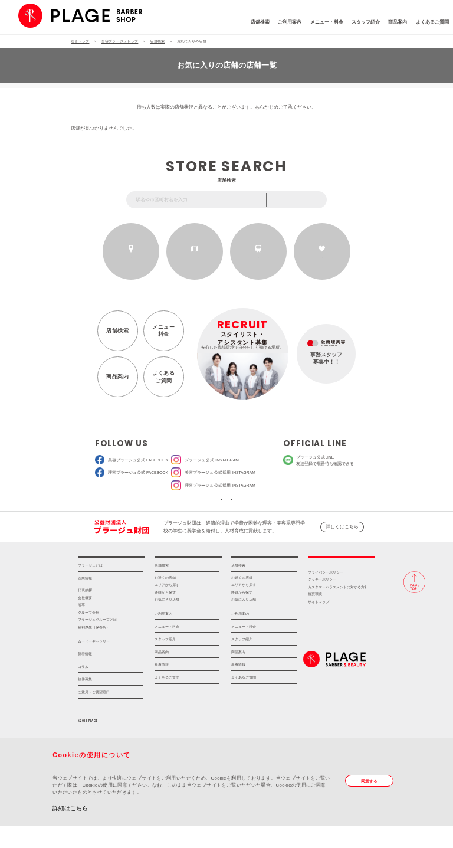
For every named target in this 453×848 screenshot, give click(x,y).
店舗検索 (220, 24)
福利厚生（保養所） (94, 649)
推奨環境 (315, 617)
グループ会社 (88, 635)
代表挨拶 (85, 613)
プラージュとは (90, 588)
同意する (372, 804)
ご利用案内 (250, 24)
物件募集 (85, 702)
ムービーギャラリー (94, 664)
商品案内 (358, 24)
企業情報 (85, 600)
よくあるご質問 (392, 24)
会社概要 (85, 620)
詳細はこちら (70, 830)
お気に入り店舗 (167, 622)
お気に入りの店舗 (322, 258)
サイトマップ (318, 624)
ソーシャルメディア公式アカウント (183, 510)
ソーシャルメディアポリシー (270, 510)
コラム (83, 689)
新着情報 (85, 677)
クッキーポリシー (322, 602)
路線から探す (258, 258)
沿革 (81, 628)
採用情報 (341, 575)
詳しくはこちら (342, 542)
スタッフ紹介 (326, 24)
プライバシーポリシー (325, 595)
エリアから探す (194, 258)
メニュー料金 (160, 334)
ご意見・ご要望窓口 (94, 714)
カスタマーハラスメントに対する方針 (338, 609)
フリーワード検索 (301, 199)
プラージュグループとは (97, 642)
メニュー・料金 (287, 24)
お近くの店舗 (131, 258)
